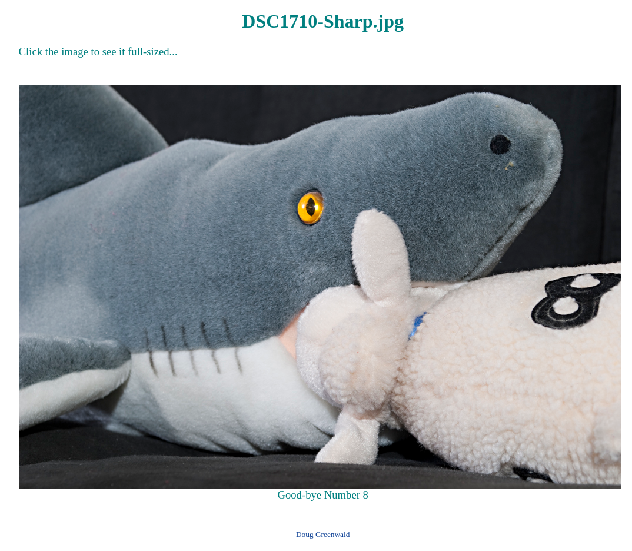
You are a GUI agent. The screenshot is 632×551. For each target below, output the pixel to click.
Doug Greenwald (323, 534)
